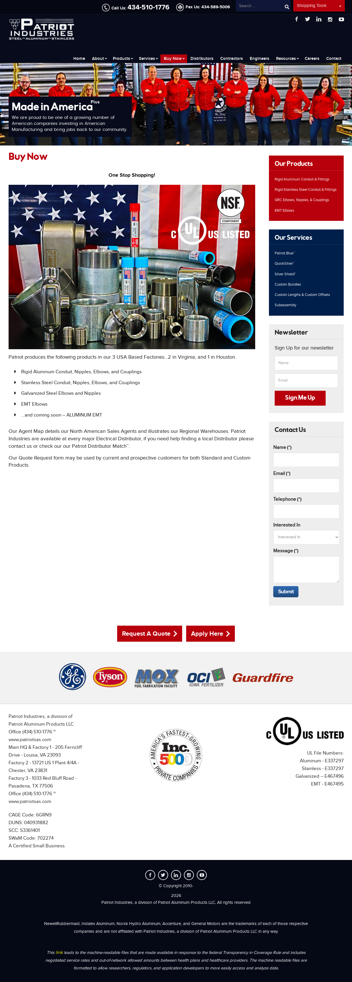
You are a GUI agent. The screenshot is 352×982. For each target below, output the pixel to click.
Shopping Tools (319, 5)
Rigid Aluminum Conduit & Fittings (302, 179)
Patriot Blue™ (285, 253)
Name (282, 447)
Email (281, 473)
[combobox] (263, 6)
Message (285, 551)
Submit (286, 591)
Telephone (287, 499)
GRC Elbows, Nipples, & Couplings (302, 200)
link (60, 952)
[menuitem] (79, 58)
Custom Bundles (288, 284)
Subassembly (285, 305)
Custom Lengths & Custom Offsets (302, 294)
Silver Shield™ (285, 274)
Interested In (286, 525)
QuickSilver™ (285, 263)
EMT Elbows (284, 210)
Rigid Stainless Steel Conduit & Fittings (306, 189)
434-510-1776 (148, 7)
